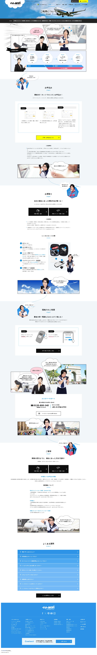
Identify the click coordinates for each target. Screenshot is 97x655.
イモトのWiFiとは (15, 619)
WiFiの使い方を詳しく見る (48, 350)
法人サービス (83, 621)
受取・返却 (68, 619)
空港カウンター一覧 (70, 621)
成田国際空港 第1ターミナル (71, 624)
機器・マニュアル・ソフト (54, 20)
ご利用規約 (27, 633)
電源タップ (39, 269)
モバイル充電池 (34, 262)
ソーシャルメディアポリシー (16, 633)
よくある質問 (83, 624)
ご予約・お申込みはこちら (48, 137)
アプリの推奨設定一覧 (76, 20)
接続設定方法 (44, 20)
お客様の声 (82, 619)
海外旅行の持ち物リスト (58, 624)
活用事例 (56, 619)
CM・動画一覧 (14, 624)
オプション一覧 (43, 627)
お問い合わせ (83, 626)
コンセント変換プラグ (66, 20)
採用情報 (82, 629)
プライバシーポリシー (15, 630)
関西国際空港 (68, 630)
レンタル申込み (84, 1)
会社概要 (13, 627)
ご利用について (16, 20)
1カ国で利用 (42, 621)
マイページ (75, 1)
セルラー (41, 624)
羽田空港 (68, 627)
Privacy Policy (16, 632)
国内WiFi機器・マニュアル (30, 627)
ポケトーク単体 (45, 626)
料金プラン (42, 619)
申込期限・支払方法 (25, 20)
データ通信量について (36, 20)
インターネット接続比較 (15, 621)
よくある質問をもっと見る (48, 595)
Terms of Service (31, 635)
